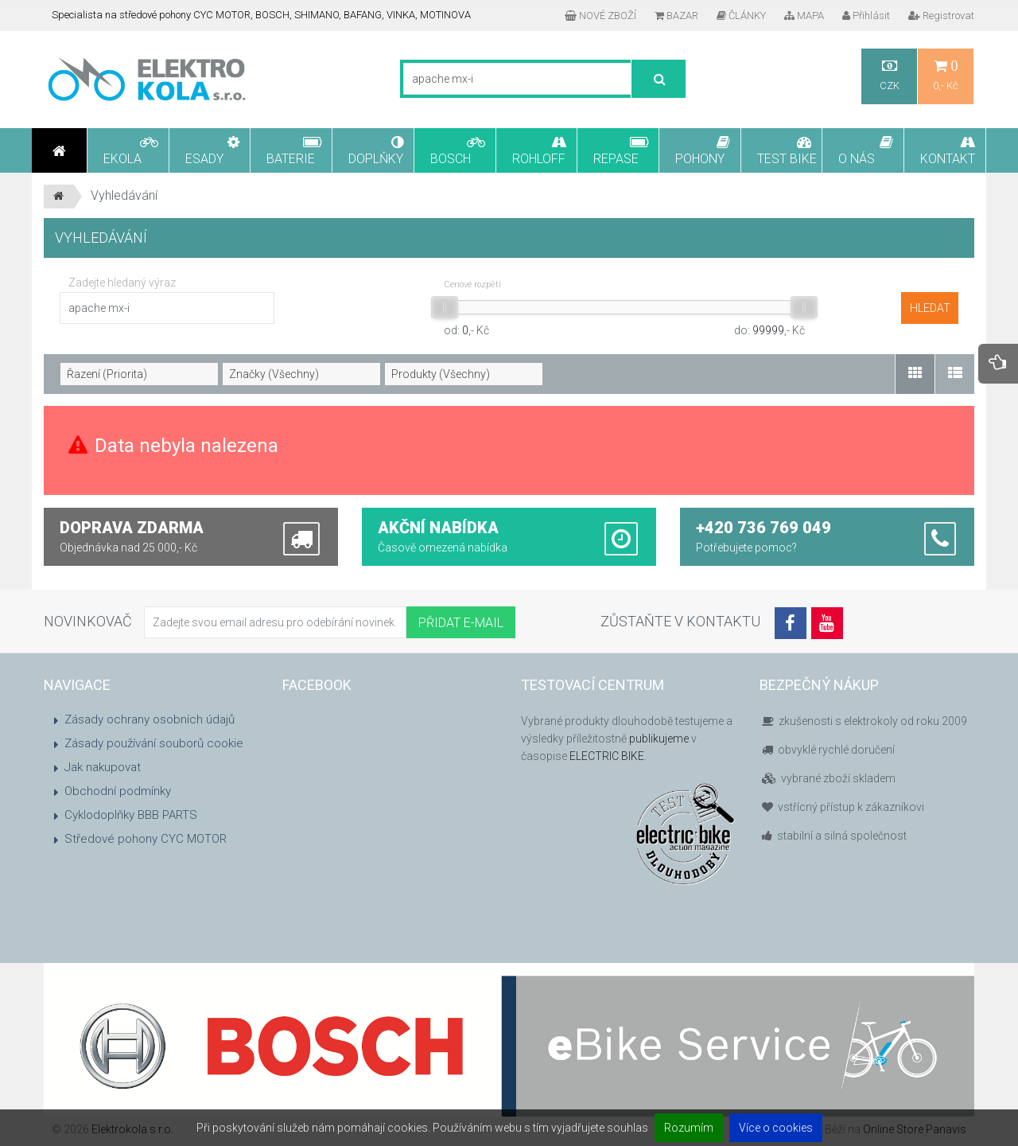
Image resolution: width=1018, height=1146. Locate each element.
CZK (889, 75)
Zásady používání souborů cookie (153, 743)
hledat (930, 308)
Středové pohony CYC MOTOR (145, 839)
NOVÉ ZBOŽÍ (600, 15)
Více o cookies (776, 1127)
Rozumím (688, 1127)
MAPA (804, 15)
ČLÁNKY (741, 15)
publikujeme (659, 738)
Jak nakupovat (102, 767)
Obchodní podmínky (117, 791)
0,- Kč (945, 75)
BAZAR (676, 15)
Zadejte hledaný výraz (122, 282)
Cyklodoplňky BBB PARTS (130, 815)
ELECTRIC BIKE (606, 756)
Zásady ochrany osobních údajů (149, 719)
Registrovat (941, 15)
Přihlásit (866, 15)
